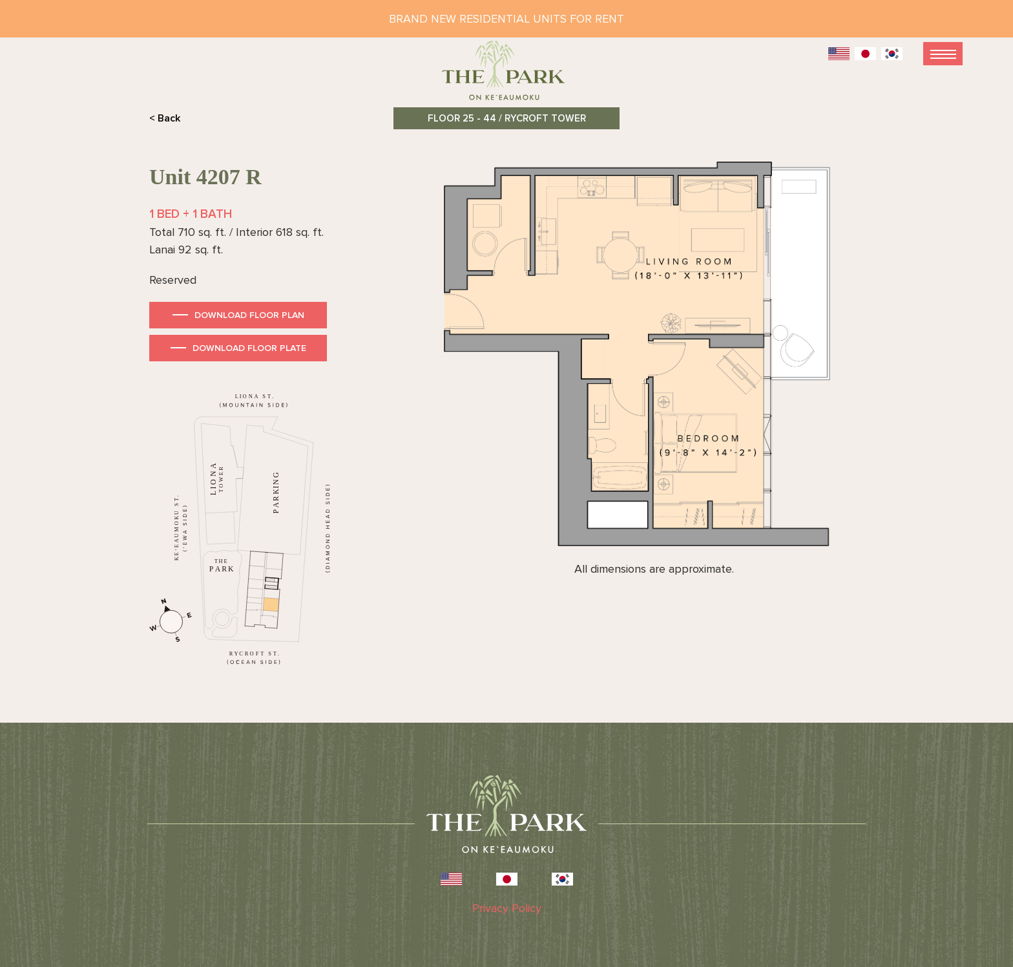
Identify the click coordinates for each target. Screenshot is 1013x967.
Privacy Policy (506, 908)
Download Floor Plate (249, 348)
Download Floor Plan (249, 315)
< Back (164, 118)
